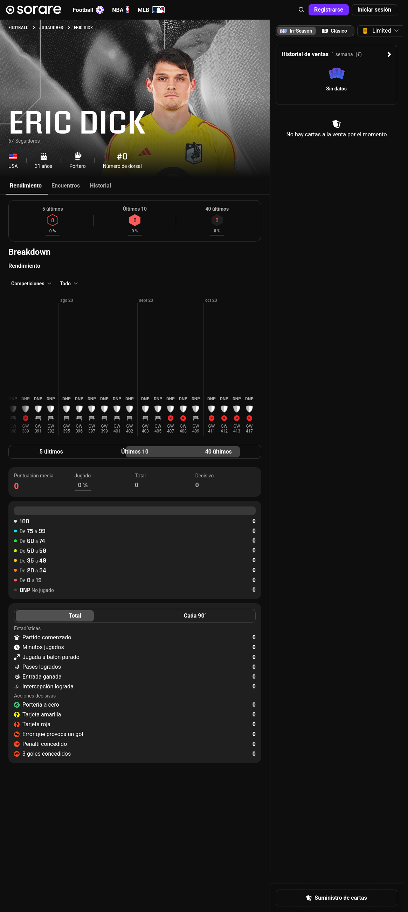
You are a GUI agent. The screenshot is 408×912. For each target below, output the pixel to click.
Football (88, 10)
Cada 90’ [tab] (195, 615)
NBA (120, 9)
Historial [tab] (100, 185)
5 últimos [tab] (51, 451)
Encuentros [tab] (65, 185)
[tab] (334, 31)
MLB (151, 9)
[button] (302, 10)
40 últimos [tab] (218, 451)
